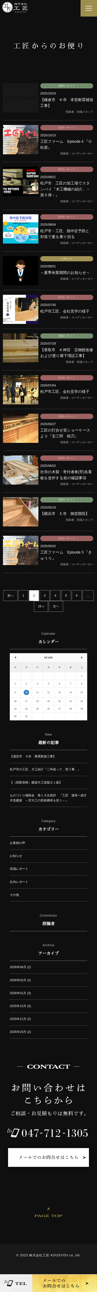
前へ (10, 595)
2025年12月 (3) (20, 1006)
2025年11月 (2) (20, 1019)
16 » (41, 606)
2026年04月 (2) (20, 967)
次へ (56, 606)
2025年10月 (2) (20, 1032)
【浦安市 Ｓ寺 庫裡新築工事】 (33, 756)
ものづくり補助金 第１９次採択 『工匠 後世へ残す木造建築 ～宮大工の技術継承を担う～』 (48, 798)
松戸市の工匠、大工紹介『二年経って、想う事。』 (45, 769)
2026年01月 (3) (20, 993)
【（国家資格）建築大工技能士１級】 (36, 782)
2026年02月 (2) (20, 980)
